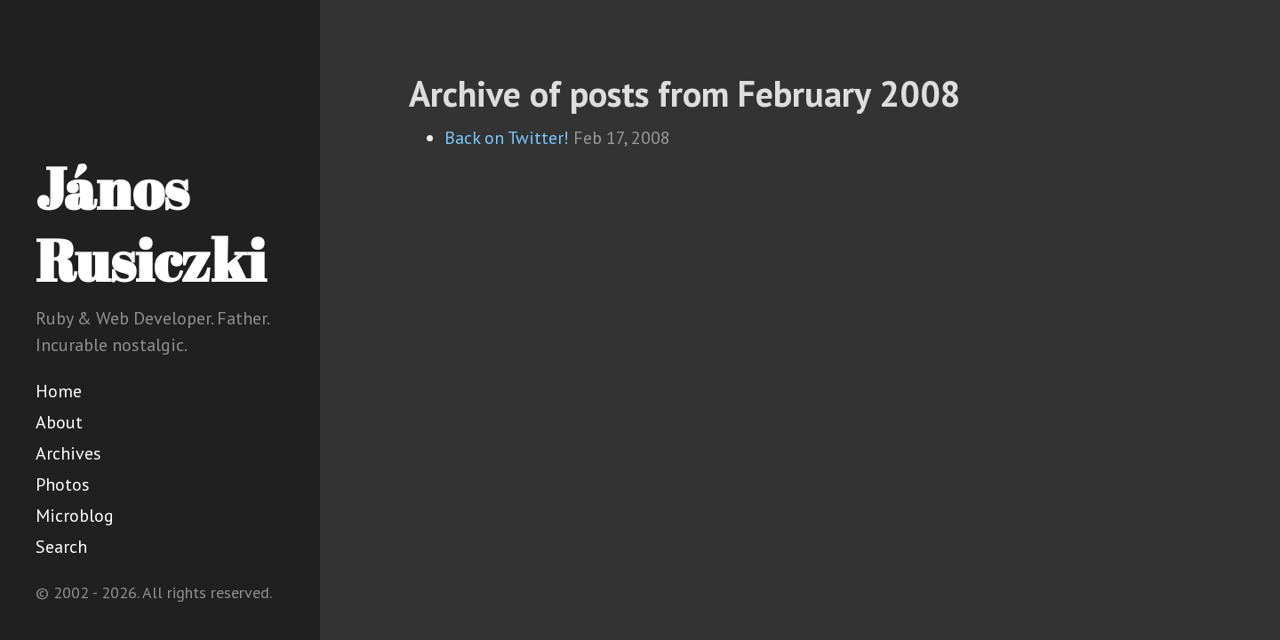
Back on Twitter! (506, 137)
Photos (63, 484)
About (59, 422)
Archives (68, 453)
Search (61, 546)
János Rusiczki (151, 223)
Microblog (75, 515)
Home (59, 391)
